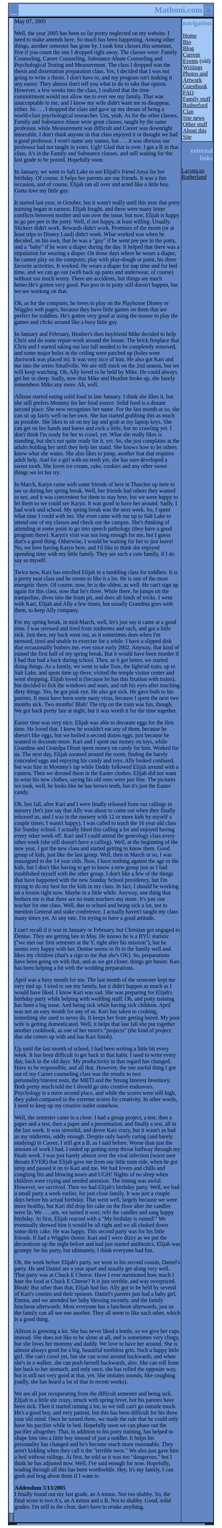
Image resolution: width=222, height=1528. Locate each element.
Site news (194, 118)
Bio (187, 42)
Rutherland (194, 177)
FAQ (188, 93)
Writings (192, 67)
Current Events (191, 58)
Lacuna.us (193, 171)
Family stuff (196, 99)
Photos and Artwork (195, 77)
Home (190, 36)
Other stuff (195, 124)
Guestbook (195, 86)
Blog (188, 48)
